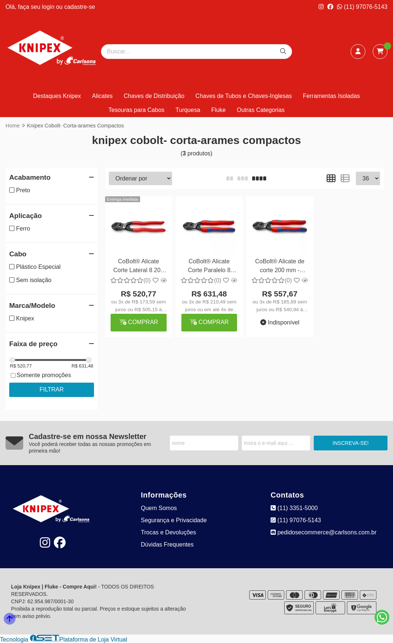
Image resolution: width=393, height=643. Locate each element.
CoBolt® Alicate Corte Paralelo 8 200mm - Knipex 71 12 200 (209, 266)
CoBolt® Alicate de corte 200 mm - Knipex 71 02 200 (280, 266)
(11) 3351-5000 (294, 508)
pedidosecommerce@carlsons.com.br (323, 532)
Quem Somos (159, 508)
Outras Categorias (261, 110)
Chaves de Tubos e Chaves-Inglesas (243, 96)
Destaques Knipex (57, 96)
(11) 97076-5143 (362, 7)
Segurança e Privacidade (174, 520)
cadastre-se (79, 7)
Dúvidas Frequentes (167, 544)
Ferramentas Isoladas (331, 96)
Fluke (218, 110)
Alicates (102, 96)
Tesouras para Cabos (136, 110)
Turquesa (187, 110)
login (49, 7)
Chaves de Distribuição (154, 96)
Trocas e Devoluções (168, 532)
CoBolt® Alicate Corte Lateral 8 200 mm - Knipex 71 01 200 (138, 266)
